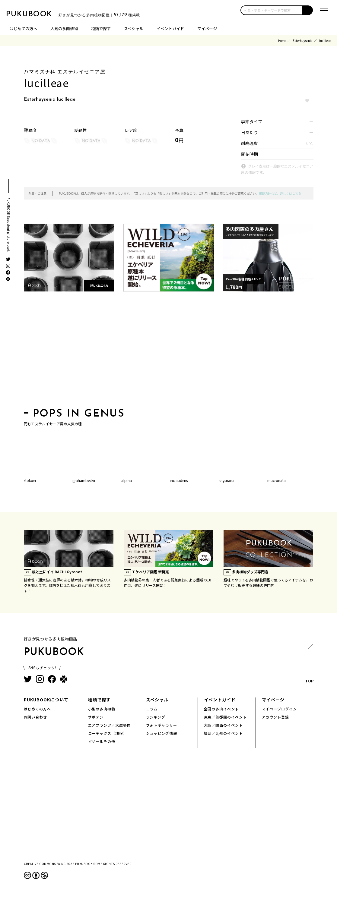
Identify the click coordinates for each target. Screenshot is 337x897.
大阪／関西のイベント (223, 725)
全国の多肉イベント (221, 708)
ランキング (156, 716)
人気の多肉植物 (64, 28)
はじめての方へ (23, 28)
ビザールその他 (102, 741)
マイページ (207, 28)
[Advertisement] (168, 352)
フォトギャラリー (161, 725)
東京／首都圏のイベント (225, 716)
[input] (271, 10)
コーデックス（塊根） (107, 733)
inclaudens (179, 480)
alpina (126, 480)
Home (282, 40)
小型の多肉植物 (102, 708)
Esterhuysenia (303, 40)
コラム (152, 708)
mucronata (276, 480)
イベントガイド (170, 28)
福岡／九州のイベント (223, 733)
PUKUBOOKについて (46, 700)
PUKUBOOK (36, 14)
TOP (309, 665)
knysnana (226, 480)
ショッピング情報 (161, 733)
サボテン (96, 716)
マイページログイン (279, 708)
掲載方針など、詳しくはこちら (280, 193)
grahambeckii (83, 480)
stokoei (30, 480)
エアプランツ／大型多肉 (109, 725)
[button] (308, 10)
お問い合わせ (35, 716)
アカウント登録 (275, 716)
